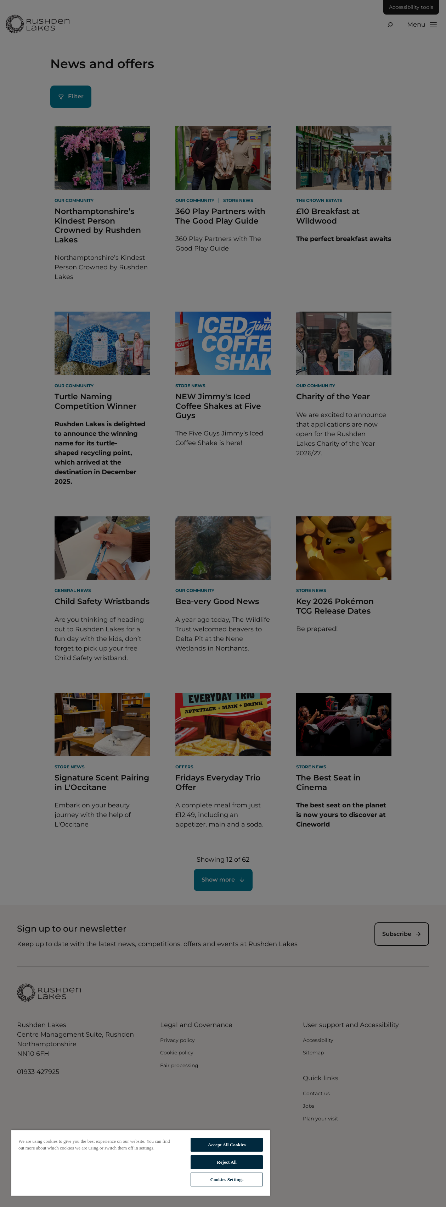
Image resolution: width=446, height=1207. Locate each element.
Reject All (227, 1162)
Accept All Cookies (227, 1144)
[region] (140, 1163)
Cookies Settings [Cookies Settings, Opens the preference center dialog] (226, 1179)
